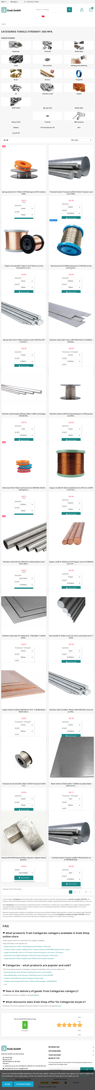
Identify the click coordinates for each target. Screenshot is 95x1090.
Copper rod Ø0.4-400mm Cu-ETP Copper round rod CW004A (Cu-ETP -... (71, 563)
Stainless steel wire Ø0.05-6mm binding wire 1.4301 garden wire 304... (71, 415)
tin (16, 94)
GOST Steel (16, 108)
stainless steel (47, 94)
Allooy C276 (16, 122)
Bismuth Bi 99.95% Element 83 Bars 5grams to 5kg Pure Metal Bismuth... (24, 859)
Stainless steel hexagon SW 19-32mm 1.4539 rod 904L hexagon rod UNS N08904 (30, 981)
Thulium (47, 122)
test (5, 984)
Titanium (47, 51)
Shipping (36, 995)
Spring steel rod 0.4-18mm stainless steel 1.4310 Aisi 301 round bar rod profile (29, 958)
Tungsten (79, 80)
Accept (7, 1084)
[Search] (53, 9)
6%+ (79, 127)
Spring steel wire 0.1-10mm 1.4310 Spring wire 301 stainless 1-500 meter (27, 946)
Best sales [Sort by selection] (74, 140)
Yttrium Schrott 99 (47, 127)
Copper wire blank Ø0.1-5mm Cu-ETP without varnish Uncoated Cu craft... (24, 267)
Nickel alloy (79, 51)
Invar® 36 (16, 133)
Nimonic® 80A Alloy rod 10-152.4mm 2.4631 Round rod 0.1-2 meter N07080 (28, 975)
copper (79, 94)
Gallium (16, 127)
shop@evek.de (23, 1068)
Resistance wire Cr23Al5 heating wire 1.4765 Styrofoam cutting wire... (71, 267)
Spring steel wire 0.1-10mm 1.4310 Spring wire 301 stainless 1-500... (24, 193)
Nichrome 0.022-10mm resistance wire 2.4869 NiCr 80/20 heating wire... (24, 489)
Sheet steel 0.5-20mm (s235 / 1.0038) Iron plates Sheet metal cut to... (71, 785)
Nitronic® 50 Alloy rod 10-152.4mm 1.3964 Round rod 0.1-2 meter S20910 (28, 972)
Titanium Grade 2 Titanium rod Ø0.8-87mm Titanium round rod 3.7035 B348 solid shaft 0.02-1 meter (37, 949)
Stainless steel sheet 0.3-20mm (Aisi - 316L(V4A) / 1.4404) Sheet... (23, 637)
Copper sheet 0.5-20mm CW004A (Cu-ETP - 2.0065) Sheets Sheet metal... (24, 711)
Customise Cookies (23, 1084)
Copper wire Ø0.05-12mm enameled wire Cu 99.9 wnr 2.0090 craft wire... (71, 489)
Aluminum (15, 51)
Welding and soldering (79, 65)
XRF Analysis (79, 122)
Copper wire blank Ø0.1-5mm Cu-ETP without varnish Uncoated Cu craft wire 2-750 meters (33, 952)
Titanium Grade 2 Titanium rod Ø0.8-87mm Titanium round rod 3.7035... (71, 193)
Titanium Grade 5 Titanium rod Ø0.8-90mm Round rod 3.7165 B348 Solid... (71, 859)
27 (86, 892)
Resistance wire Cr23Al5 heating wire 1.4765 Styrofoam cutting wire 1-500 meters (31, 955)
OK (87, 1070)
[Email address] (64, 1069)
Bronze (47, 80)
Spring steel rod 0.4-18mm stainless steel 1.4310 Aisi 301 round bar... (24, 341)
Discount (58, 1006)
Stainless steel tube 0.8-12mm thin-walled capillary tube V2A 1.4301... (24, 563)
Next (91, 892)
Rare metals (47, 65)
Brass (16, 80)
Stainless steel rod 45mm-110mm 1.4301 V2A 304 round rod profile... (71, 711)
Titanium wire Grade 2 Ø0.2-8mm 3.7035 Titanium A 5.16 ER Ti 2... (23, 785)
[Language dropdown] (15, 2)
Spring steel (47, 108)
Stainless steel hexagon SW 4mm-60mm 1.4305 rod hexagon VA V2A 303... (24, 415)
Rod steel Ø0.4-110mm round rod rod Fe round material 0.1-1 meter (71, 637)
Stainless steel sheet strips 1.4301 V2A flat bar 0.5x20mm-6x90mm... (71, 341)
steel (16, 65)
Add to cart (71, 218)
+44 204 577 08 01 (31, 2)
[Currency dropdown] (4, 2)
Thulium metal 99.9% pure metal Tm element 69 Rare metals (24, 978)
